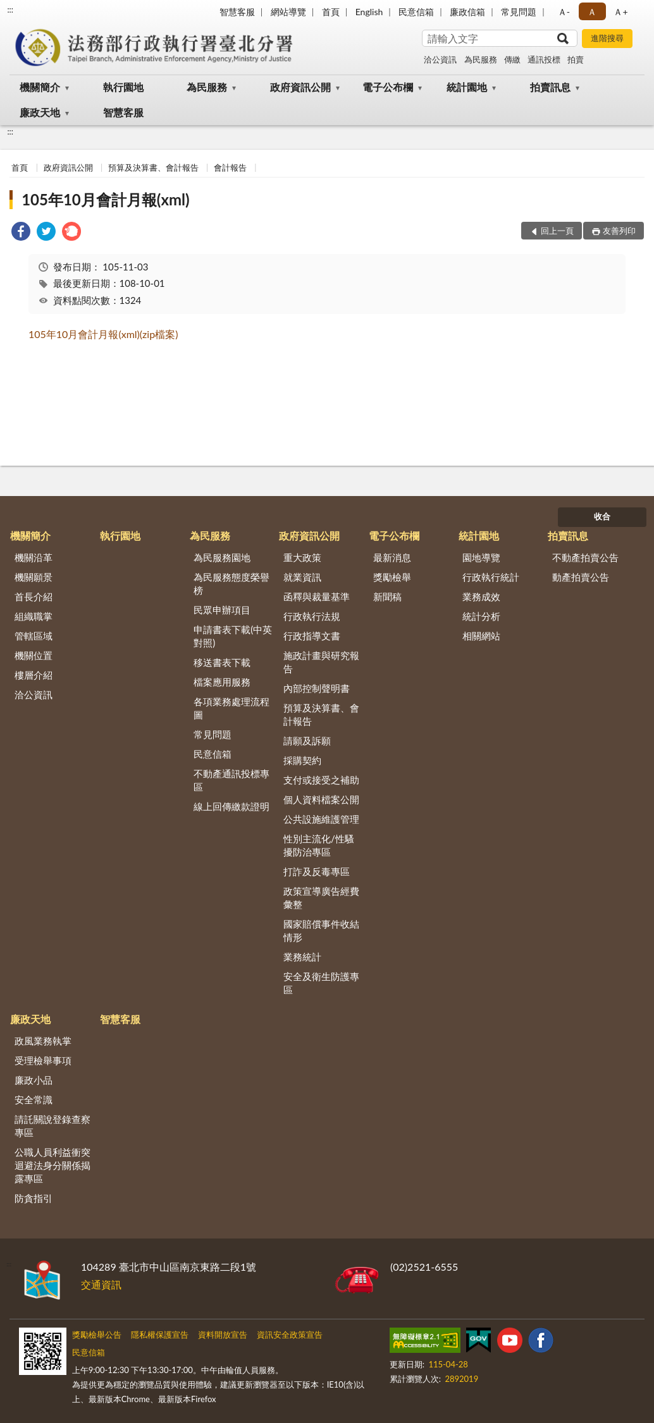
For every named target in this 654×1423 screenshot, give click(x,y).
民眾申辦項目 (222, 609)
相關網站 (481, 635)
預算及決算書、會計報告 (153, 167)
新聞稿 (387, 596)
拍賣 (575, 59)
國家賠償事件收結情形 (321, 930)
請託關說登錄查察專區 (52, 1125)
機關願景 (33, 577)
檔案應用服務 (222, 681)
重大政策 (302, 557)
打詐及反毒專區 (316, 871)
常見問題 (518, 11)
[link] (20, 233)
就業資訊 (302, 577)
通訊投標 (544, 59)
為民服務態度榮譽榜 (231, 583)
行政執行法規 (311, 616)
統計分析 (481, 616)
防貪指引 (33, 1198)
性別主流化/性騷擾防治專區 (318, 845)
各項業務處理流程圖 (231, 708)
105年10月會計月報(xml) (105, 199)
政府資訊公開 (300, 87)
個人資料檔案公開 (321, 799)
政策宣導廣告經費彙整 (321, 897)
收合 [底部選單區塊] (602, 516)
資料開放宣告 (222, 1334)
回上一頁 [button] (557, 231)
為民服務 (480, 59)
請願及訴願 (307, 740)
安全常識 (33, 1099)
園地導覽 (481, 557)
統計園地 (467, 87)
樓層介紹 (33, 675)
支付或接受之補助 (321, 779)
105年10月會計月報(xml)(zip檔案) (103, 334)
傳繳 (512, 59)
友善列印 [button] (619, 231)
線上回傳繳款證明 (231, 806)
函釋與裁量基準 (316, 596)
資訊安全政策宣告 (290, 1334)
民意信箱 (416, 11)
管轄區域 (33, 635)
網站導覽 (288, 11)
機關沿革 (33, 557)
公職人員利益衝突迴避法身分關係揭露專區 (52, 1165)
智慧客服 (237, 11)
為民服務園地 (222, 557)
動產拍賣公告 (580, 577)
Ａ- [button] (564, 11)
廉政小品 (33, 1080)
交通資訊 (101, 1284)
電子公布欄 (387, 87)
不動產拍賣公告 (585, 557)
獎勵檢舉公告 (96, 1334)
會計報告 (230, 167)
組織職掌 (33, 616)
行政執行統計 (490, 577)
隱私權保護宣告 (159, 1334)
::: (10, 9)
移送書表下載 (222, 662)
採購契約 (302, 760)
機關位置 (33, 655)
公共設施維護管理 (321, 819)
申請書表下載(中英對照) (233, 636)
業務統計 (302, 956)
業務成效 (481, 596)
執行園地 (123, 87)
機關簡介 (40, 87)
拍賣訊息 (550, 87)
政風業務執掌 (43, 1040)
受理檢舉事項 (43, 1060)
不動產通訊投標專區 (231, 780)
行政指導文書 (311, 635)
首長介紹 (33, 596)
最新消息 (392, 557)
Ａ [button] (592, 11)
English (369, 11)
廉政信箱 (467, 11)
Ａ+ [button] (620, 11)
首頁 (331, 11)
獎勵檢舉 (392, 577)
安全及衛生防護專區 (321, 983)
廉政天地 (40, 112)
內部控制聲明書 (316, 688)
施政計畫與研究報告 (321, 662)
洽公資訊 (440, 59)
